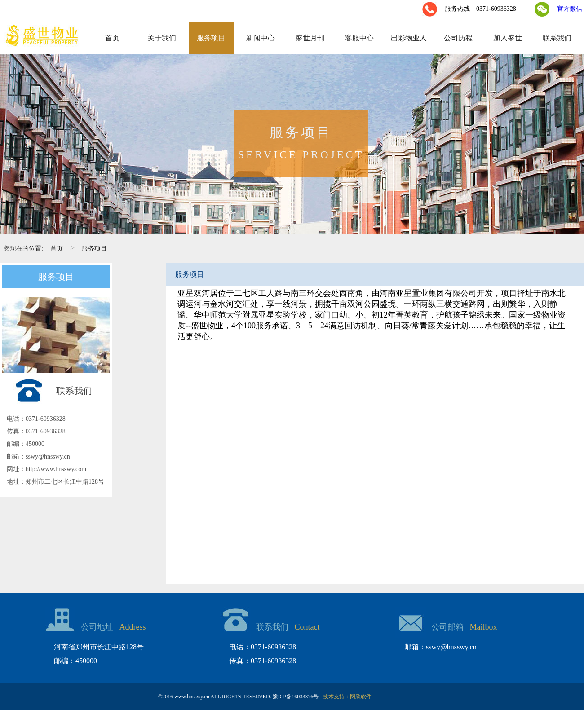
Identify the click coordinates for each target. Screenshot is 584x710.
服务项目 (211, 38)
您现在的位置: (23, 248)
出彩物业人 (409, 38)
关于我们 (161, 38)
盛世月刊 (310, 38)
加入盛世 (507, 38)
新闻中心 (260, 38)
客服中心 (359, 38)
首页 (112, 38)
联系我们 (557, 38)
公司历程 (458, 38)
